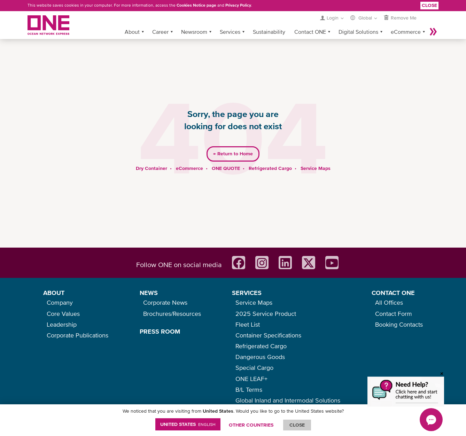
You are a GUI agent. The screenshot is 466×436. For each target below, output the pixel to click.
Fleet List (247, 324)
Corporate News (165, 302)
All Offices (389, 302)
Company (60, 302)
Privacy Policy (238, 5)
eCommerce (406, 20)
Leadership (62, 324)
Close (429, 5)
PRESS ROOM (160, 331)
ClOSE (297, 425)
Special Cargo (254, 367)
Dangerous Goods (260, 356)
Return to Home (233, 143)
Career (160, 20)
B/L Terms (248, 389)
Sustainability (269, 20)
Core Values (63, 313)
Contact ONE (310, 20)
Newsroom (194, 20)
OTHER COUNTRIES (251, 425)
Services (230, 20)
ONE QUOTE (226, 157)
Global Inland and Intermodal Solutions (287, 400)
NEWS (149, 292)
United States (188, 424)
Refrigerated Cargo (270, 157)
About (132, 20)
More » (433, 20)
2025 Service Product (265, 313)
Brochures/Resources (172, 313)
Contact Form (393, 313)
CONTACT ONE (393, 292)
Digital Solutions (358, 20)
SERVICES (247, 292)
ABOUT (53, 292)
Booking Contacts (399, 324)
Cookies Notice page (196, 5)
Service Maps (316, 157)
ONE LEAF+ (251, 378)
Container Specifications (268, 335)
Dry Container (151, 157)
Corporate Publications (77, 335)
